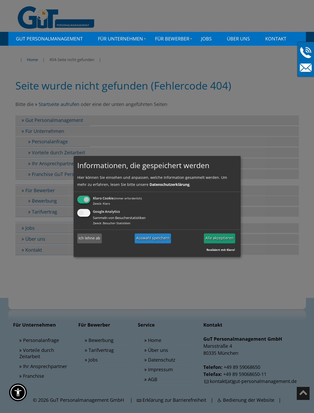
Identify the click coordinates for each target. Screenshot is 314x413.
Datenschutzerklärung (169, 184)
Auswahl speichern (153, 238)
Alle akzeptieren (219, 238)
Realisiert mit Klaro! (220, 250)
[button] (18, 392)
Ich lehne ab (89, 238)
